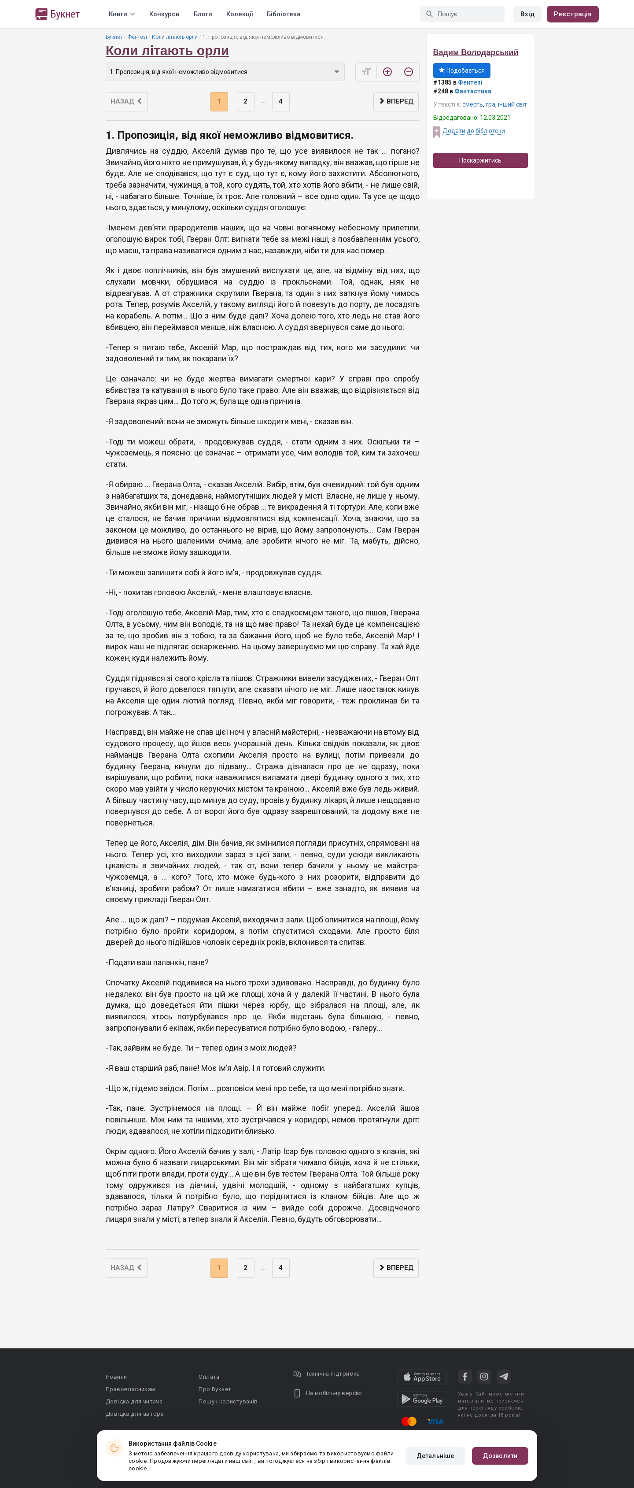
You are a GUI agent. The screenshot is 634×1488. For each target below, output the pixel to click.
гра (490, 104)
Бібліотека (284, 14)
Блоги (203, 14)
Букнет (114, 37)
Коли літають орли (175, 37)
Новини (116, 1376)
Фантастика (472, 91)
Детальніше (435, 1455)
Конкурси (164, 14)
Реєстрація (573, 14)
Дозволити (500, 1455)
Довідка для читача (134, 1401)
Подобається (462, 70)
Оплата (209, 1376)
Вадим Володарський (476, 52)
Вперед (396, 101)
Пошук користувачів (228, 1401)
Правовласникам (130, 1389)
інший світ (512, 104)
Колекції (239, 14)
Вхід (527, 14)
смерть (472, 104)
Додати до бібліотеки (473, 130)
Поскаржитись (480, 160)
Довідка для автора (135, 1413)
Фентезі (137, 37)
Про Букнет (215, 1389)
